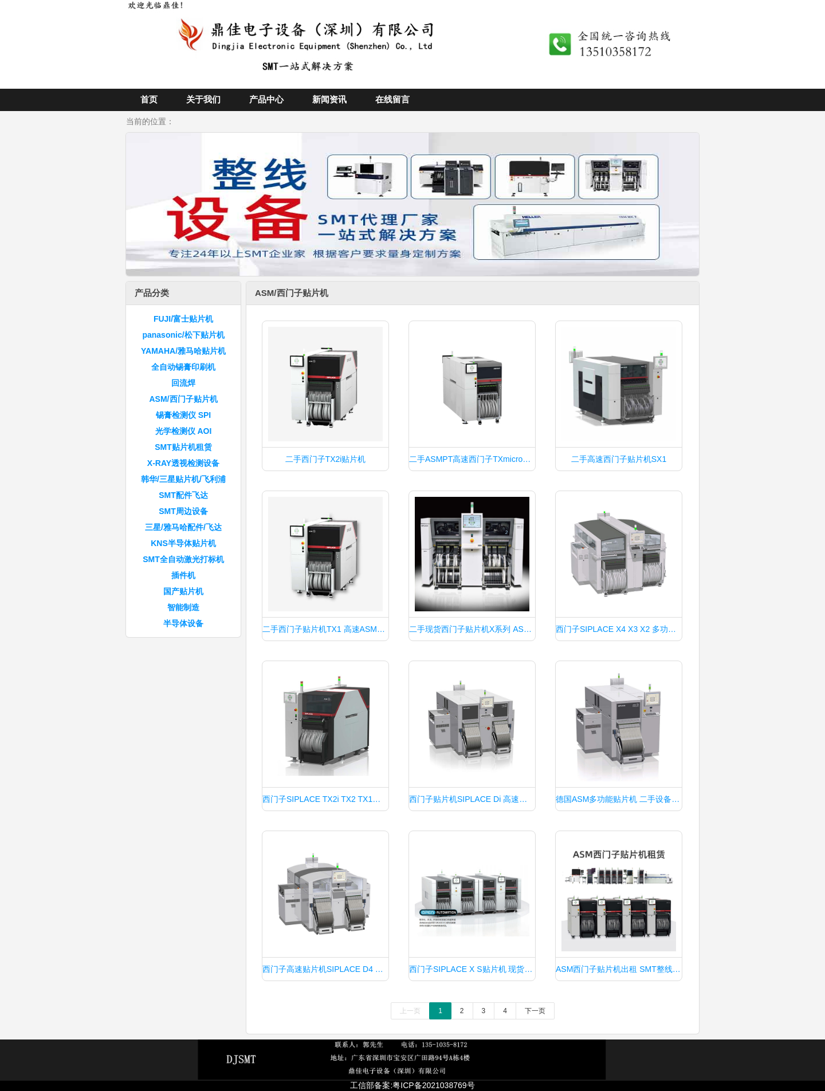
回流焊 (183, 383)
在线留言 (392, 99)
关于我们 (203, 99)
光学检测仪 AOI (183, 431)
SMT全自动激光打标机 (183, 559)
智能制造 (183, 607)
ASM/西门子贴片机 (184, 399)
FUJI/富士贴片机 (183, 318)
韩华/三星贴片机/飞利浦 (183, 479)
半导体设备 (183, 623)
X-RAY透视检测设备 (183, 463)
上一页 (410, 1011)
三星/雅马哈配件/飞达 (183, 527)
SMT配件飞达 (183, 495)
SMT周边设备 (183, 511)
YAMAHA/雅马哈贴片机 (183, 350)
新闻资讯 (329, 99)
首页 (149, 99)
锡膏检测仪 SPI (183, 415)
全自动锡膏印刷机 (183, 366)
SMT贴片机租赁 (183, 447)
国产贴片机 (183, 591)
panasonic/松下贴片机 (183, 334)
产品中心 (266, 99)
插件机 (183, 575)
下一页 (535, 1011)
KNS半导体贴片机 (183, 543)
